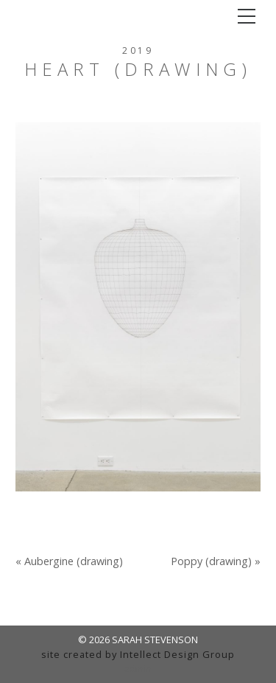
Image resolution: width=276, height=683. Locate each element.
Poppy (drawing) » (216, 561)
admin (138, 668)
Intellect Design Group (177, 654)
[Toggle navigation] (246, 16)
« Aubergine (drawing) (69, 561)
